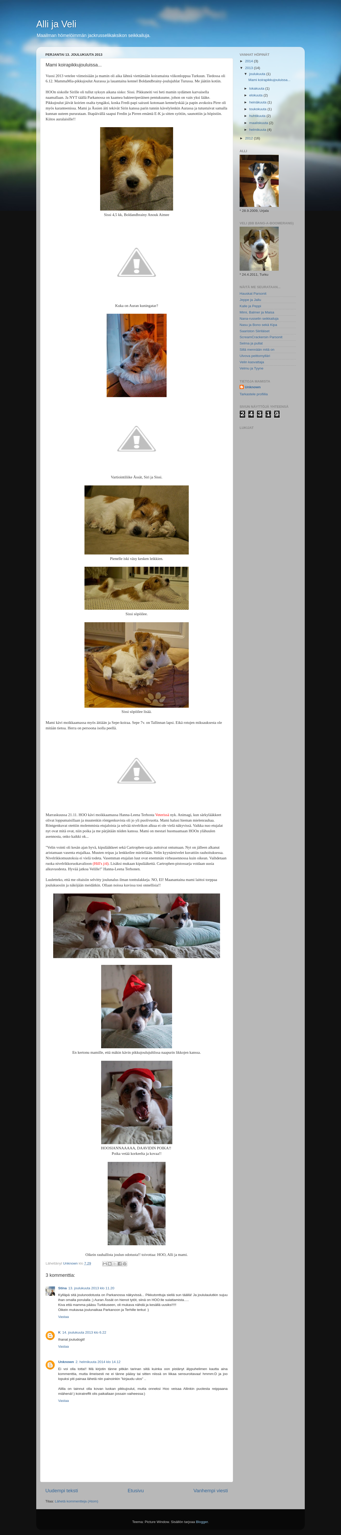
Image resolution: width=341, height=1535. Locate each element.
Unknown (66, 1362)
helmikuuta (258, 130)
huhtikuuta (257, 116)
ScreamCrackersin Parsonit (261, 337)
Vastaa (63, 1317)
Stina (62, 1288)
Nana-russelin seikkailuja (259, 318)
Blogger (202, 1522)
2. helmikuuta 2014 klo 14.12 (98, 1362)
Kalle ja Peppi (250, 306)
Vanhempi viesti (210, 1490)
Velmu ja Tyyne (251, 368)
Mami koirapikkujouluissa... (269, 80)
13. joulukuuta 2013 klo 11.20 (91, 1288)
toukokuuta (258, 109)
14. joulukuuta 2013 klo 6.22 (84, 1332)
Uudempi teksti (61, 1490)
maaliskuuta (259, 123)
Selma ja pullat (251, 343)
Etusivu (136, 1490)
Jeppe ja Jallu (250, 300)
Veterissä (162, 815)
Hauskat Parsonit (253, 293)
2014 (249, 61)
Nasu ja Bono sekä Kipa (258, 325)
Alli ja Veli (56, 24)
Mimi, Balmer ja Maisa (257, 312)
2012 (249, 138)
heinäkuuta (258, 102)
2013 (249, 68)
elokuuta (256, 95)
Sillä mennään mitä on (257, 350)
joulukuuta (257, 74)
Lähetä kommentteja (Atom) (76, 1501)
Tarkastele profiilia (254, 394)
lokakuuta (257, 88)
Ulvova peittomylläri (255, 356)
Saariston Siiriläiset (255, 331)
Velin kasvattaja (252, 362)
